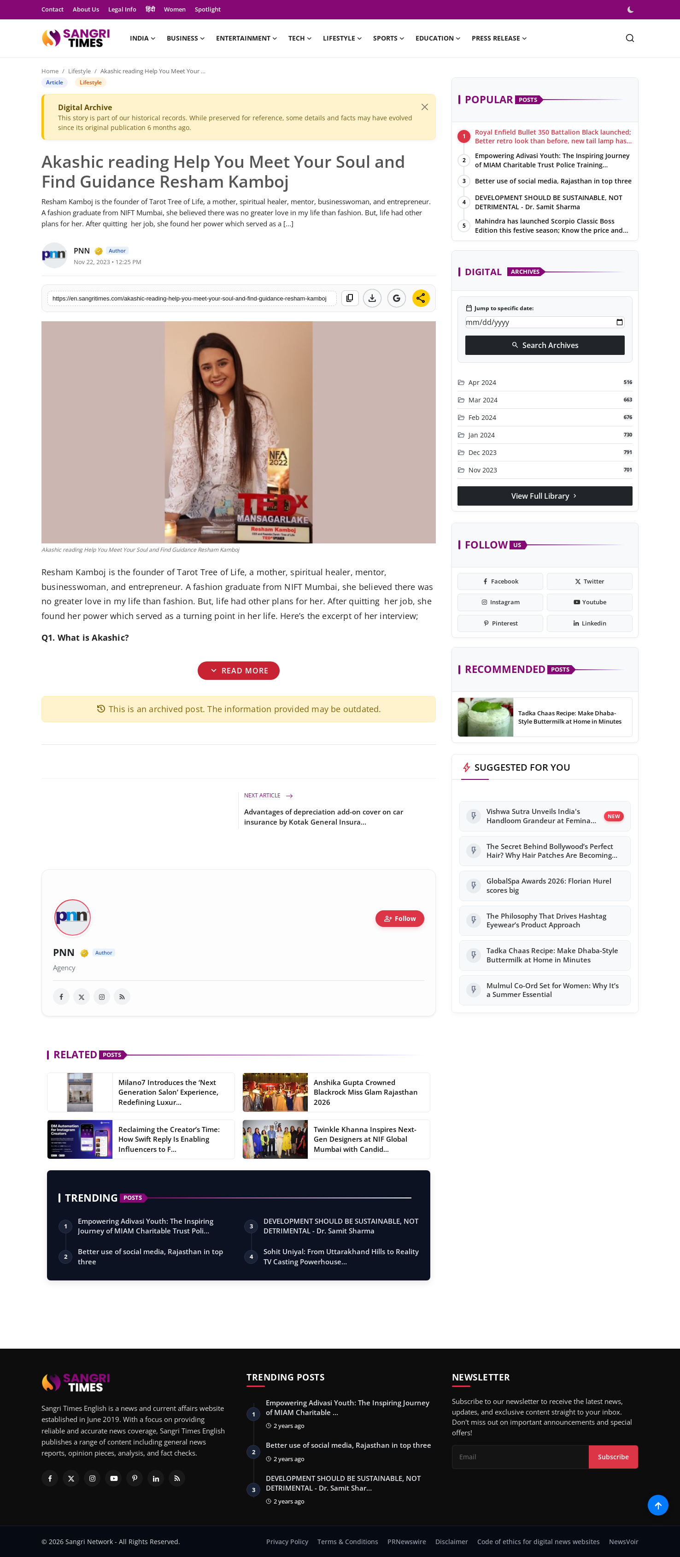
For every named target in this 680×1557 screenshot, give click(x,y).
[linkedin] (590, 623)
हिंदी (150, 9)
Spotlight (208, 9)
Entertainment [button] (246, 38)
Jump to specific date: (499, 308)
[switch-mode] (632, 9)
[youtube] (590, 602)
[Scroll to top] (658, 1505)
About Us (86, 9)
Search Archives (545, 345)
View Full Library (545, 496)
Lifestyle (79, 71)
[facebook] (61, 996)
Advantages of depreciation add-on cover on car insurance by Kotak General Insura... (323, 816)
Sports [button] (388, 38)
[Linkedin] (155, 1478)
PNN (64, 952)
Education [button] (438, 38)
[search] (630, 38)
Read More (239, 670)
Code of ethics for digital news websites (538, 1541)
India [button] (143, 38)
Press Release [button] (499, 38)
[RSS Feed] (177, 1478)
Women (175, 9)
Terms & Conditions (347, 1541)
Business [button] (186, 38)
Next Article (268, 795)
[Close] (424, 106)
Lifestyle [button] (342, 38)
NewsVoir (624, 1541)
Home (50, 71)
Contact (52, 9)
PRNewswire (406, 1541)
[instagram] (102, 996)
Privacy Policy (287, 1541)
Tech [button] (300, 38)
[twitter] (81, 996)
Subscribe (613, 1456)
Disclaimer (451, 1541)
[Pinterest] (134, 1478)
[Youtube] (113, 1478)
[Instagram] (92, 1478)
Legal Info (122, 9)
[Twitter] (71, 1478)
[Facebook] (49, 1478)
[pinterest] (500, 623)
